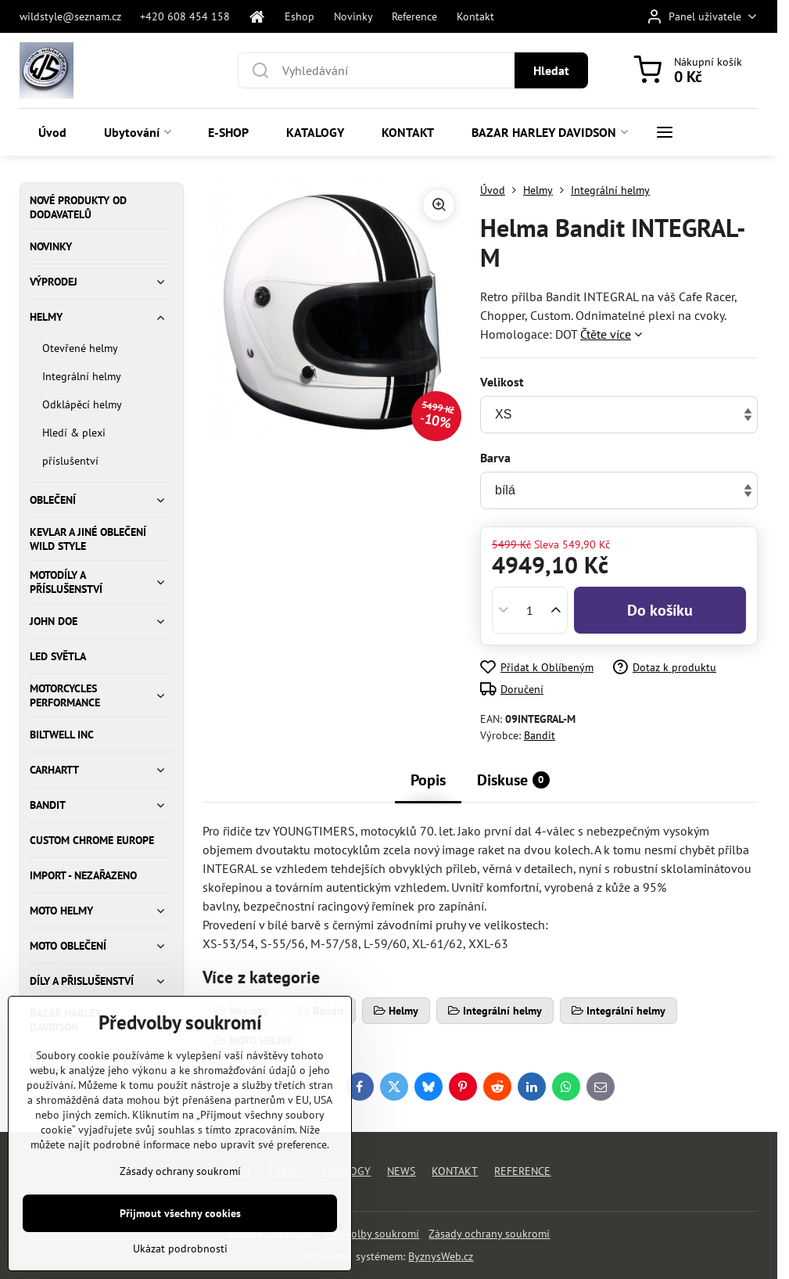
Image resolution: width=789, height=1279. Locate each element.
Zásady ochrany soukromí (489, 1234)
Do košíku (660, 610)
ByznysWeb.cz (440, 1256)
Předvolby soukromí (371, 1234)
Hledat (551, 70)
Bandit (539, 735)
